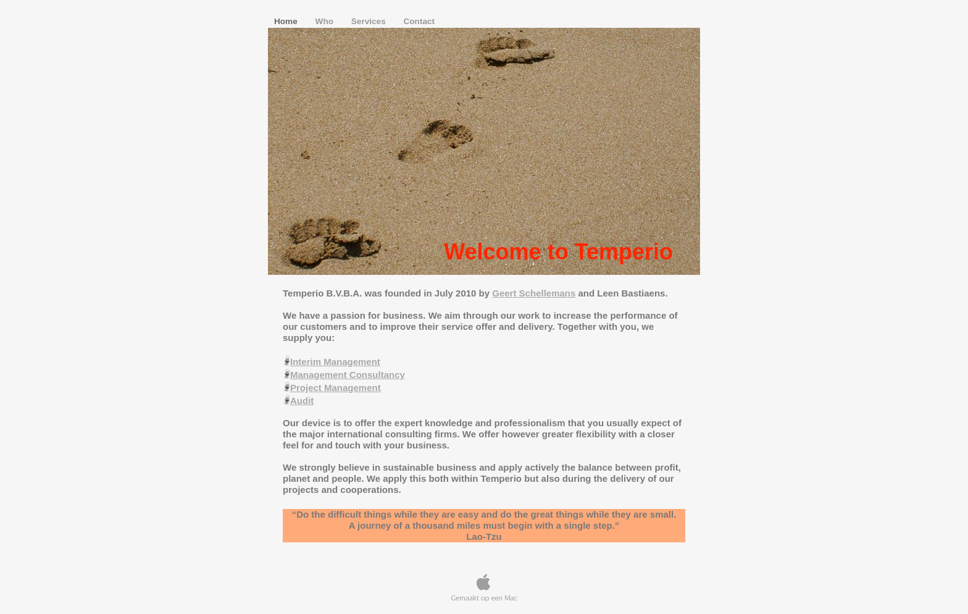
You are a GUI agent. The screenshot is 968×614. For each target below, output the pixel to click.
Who (325, 21)
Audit (302, 400)
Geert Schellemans (533, 293)
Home (287, 21)
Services (369, 21)
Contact (419, 21)
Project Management (335, 387)
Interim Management (335, 361)
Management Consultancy (347, 374)
